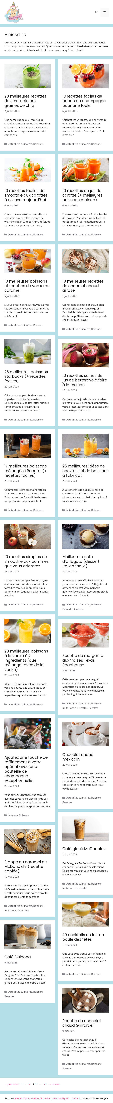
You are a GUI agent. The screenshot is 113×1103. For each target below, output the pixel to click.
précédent (11, 1084)
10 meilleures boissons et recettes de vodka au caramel (27, 286)
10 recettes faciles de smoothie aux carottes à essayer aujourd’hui (26, 195)
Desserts (67, 609)
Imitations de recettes (75, 708)
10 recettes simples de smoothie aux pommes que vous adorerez (26, 561)
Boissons (38, 144)
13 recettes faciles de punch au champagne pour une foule (84, 101)
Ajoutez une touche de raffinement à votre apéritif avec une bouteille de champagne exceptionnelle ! (26, 769)
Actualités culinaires (20, 144)
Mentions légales (61, 1098)
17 (45, 1084)
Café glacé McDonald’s (84, 848)
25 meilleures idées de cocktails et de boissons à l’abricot (85, 470)
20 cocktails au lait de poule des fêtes (83, 937)
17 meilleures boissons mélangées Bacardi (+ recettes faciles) (25, 470)
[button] (96, 12)
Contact (76, 1098)
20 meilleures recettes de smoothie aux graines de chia (25, 101)
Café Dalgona (17, 957)
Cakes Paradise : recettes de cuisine (31, 1098)
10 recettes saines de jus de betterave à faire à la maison (84, 380)
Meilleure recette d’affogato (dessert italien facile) (80, 561)
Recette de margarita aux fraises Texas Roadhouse (82, 660)
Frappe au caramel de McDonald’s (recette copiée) (25, 866)
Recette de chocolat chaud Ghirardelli (81, 1023)
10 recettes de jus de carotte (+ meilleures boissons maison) (82, 195)
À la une (13, 815)
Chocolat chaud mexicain (77, 757)
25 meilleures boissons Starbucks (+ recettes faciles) (26, 376)
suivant (54, 1084)
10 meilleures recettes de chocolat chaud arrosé (83, 286)
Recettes (78, 609)
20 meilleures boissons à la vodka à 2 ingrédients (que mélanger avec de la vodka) (26, 660)
